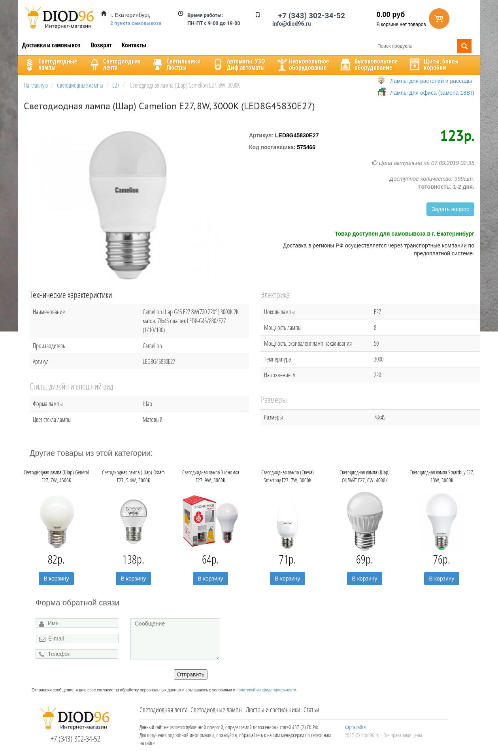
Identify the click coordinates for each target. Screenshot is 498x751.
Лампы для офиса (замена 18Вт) (432, 93)
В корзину (56, 578)
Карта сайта (355, 727)
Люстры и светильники (273, 709)
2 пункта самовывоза (135, 23)
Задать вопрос (450, 209)
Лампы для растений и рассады (431, 81)
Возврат (101, 45)
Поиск (464, 46)
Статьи (311, 709)
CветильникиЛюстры (176, 64)
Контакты (134, 45)
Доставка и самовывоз (51, 45)
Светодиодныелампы (50, 64)
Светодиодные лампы (217, 709)
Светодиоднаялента (113, 64)
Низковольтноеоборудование (302, 64)
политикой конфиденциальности (266, 690)
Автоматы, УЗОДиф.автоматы (238, 64)
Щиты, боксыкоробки (433, 64)
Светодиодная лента (164, 709)
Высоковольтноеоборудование (368, 64)
